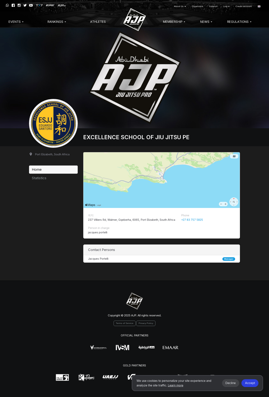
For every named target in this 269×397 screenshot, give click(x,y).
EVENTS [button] (16, 22)
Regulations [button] (239, 22)
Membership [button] (174, 22)
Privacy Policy (146, 323)
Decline (230, 383)
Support (213, 6)
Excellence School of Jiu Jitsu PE (136, 137)
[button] (259, 6)
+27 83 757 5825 (192, 219)
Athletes (98, 22)
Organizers (197, 6)
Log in (226, 6)
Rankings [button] (57, 22)
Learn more (175, 385)
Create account (244, 6)
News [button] (206, 22)
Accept (250, 383)
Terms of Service (124, 323)
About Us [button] (180, 6)
